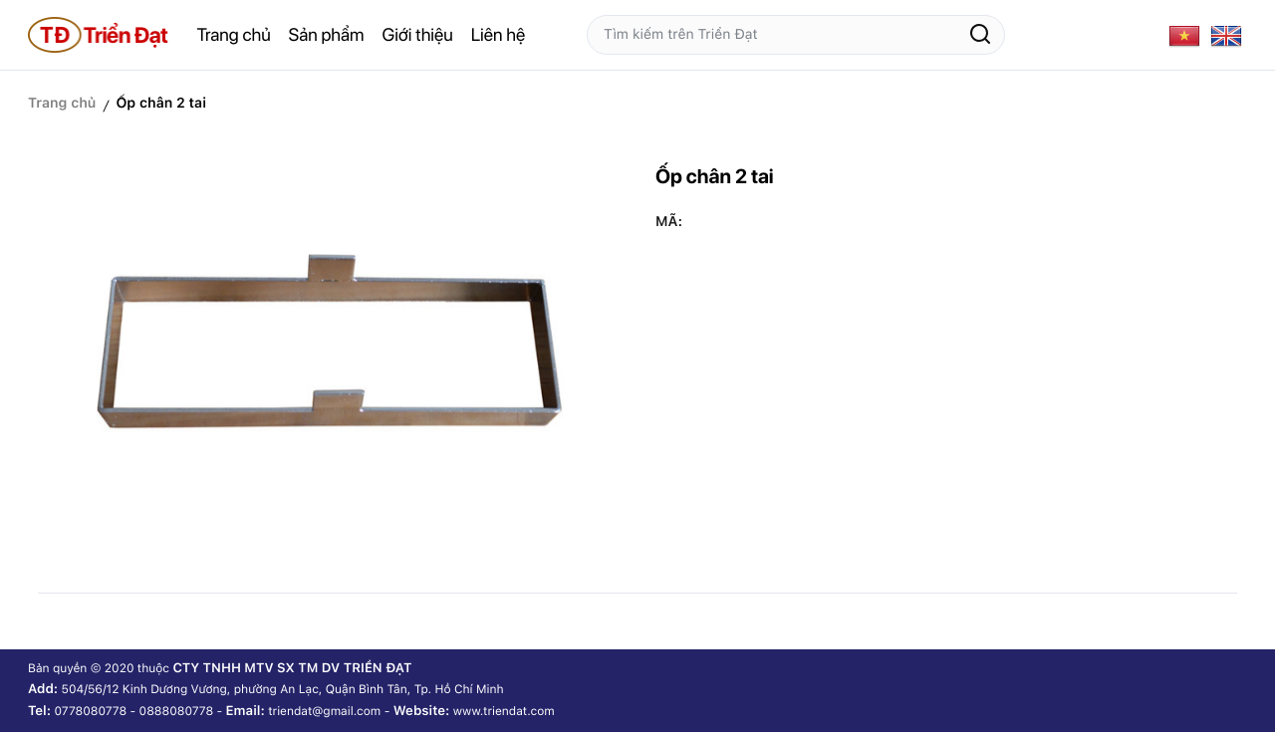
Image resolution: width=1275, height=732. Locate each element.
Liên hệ (498, 35)
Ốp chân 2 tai (161, 104)
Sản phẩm (327, 35)
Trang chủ (234, 35)
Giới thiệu (417, 35)
